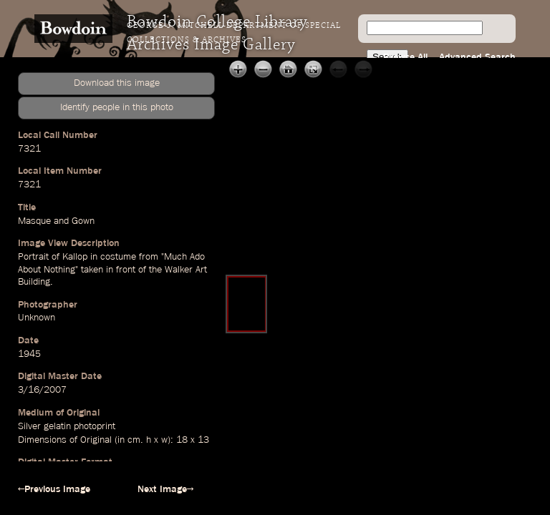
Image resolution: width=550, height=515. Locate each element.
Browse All (405, 57)
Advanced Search (477, 57)
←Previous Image (54, 489)
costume (118, 257)
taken (92, 270)
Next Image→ (165, 489)
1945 (29, 354)
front (125, 270)
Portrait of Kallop (52, 257)
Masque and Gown (56, 221)
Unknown (36, 318)
